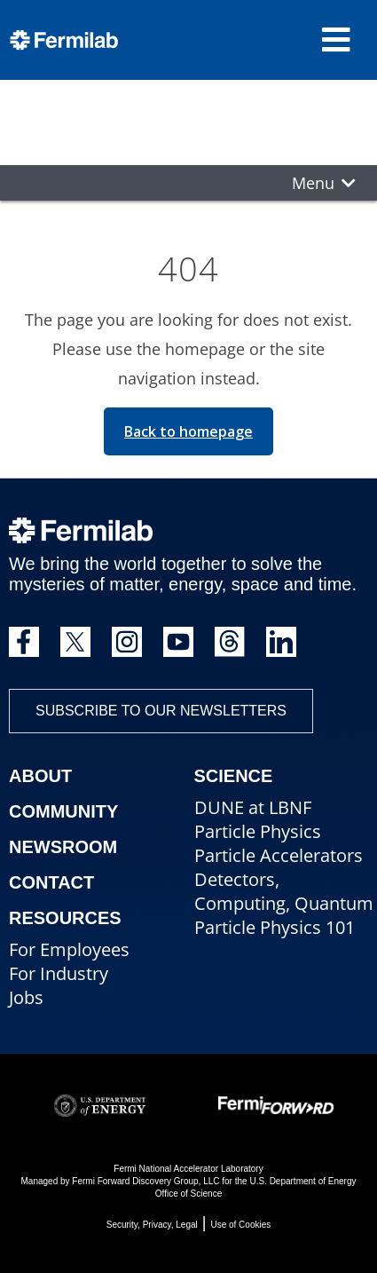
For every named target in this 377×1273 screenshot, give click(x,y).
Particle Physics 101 (274, 927)
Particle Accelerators (278, 855)
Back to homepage (188, 431)
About (40, 776)
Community (63, 811)
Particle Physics (257, 831)
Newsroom (63, 847)
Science (233, 776)
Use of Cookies (240, 1225)
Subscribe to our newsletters (161, 710)
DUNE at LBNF (252, 807)
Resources (65, 918)
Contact (51, 882)
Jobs (26, 997)
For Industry (58, 973)
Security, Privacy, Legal (152, 1225)
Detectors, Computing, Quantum (283, 891)
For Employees (69, 949)
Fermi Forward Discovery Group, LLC (145, 1181)
